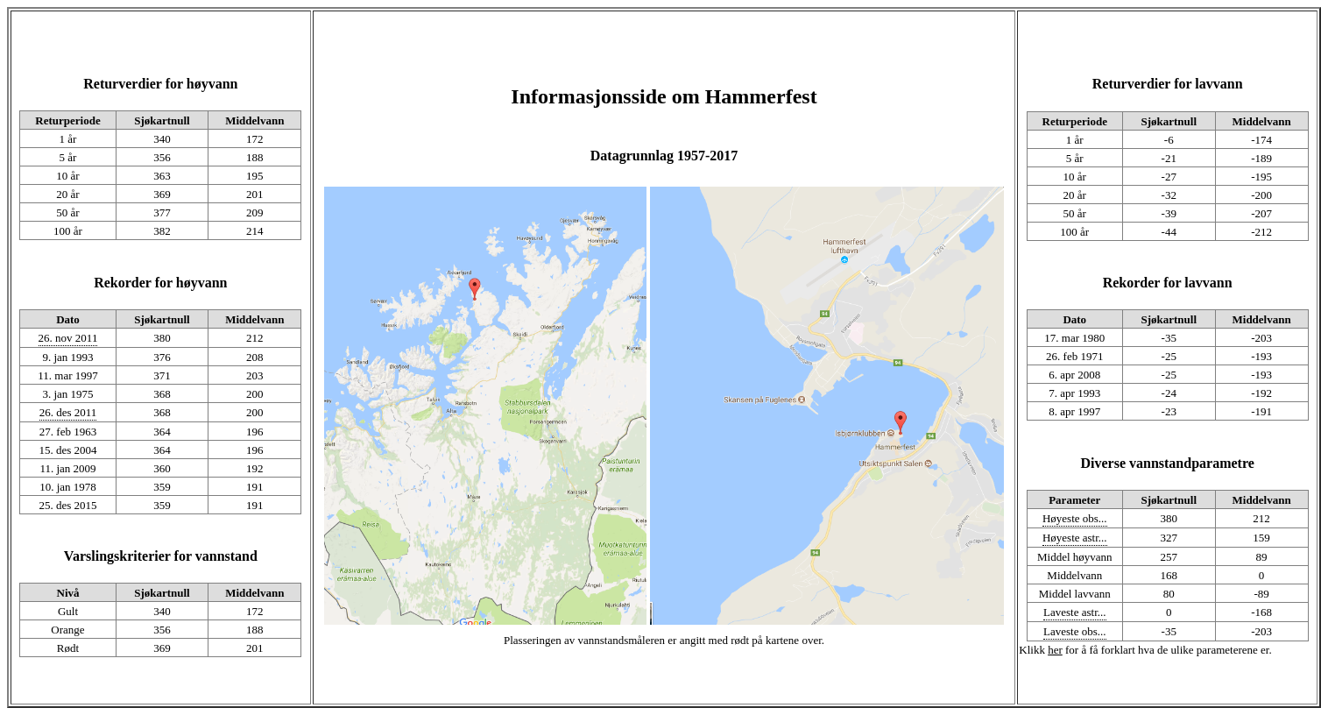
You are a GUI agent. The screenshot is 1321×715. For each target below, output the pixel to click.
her (1055, 649)
